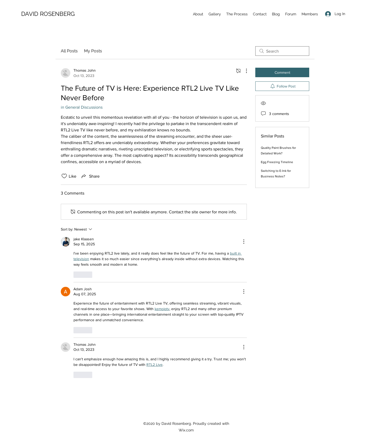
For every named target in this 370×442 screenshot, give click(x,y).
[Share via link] (90, 176)
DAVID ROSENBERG (48, 13)
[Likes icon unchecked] (64, 176)
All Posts (69, 50)
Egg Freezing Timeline (277, 162)
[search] (282, 51)
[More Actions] (243, 71)
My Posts (93, 50)
